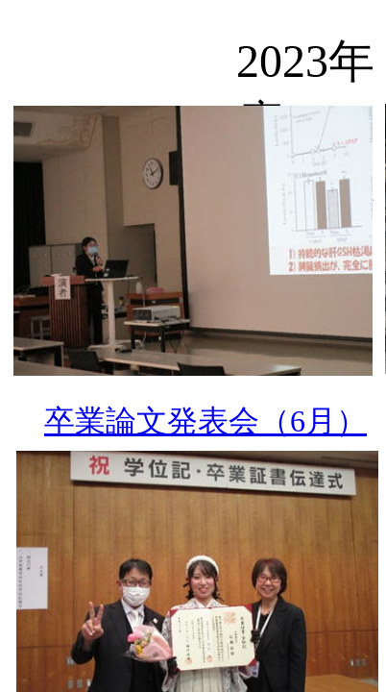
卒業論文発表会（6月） (205, 421)
